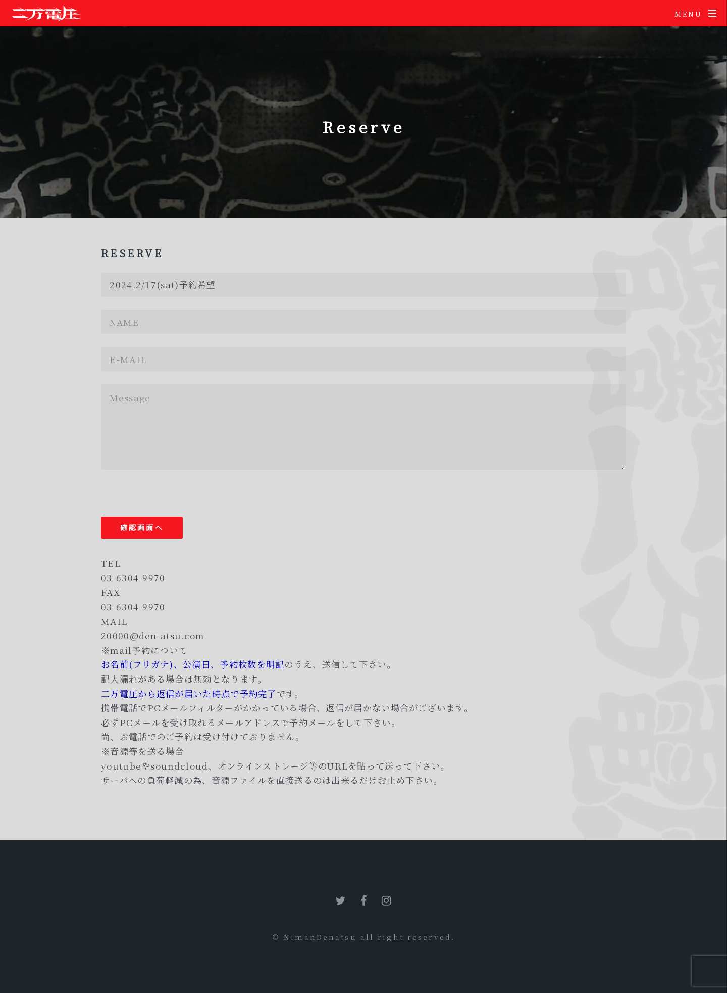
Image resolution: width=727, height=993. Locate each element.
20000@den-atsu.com (152, 635)
